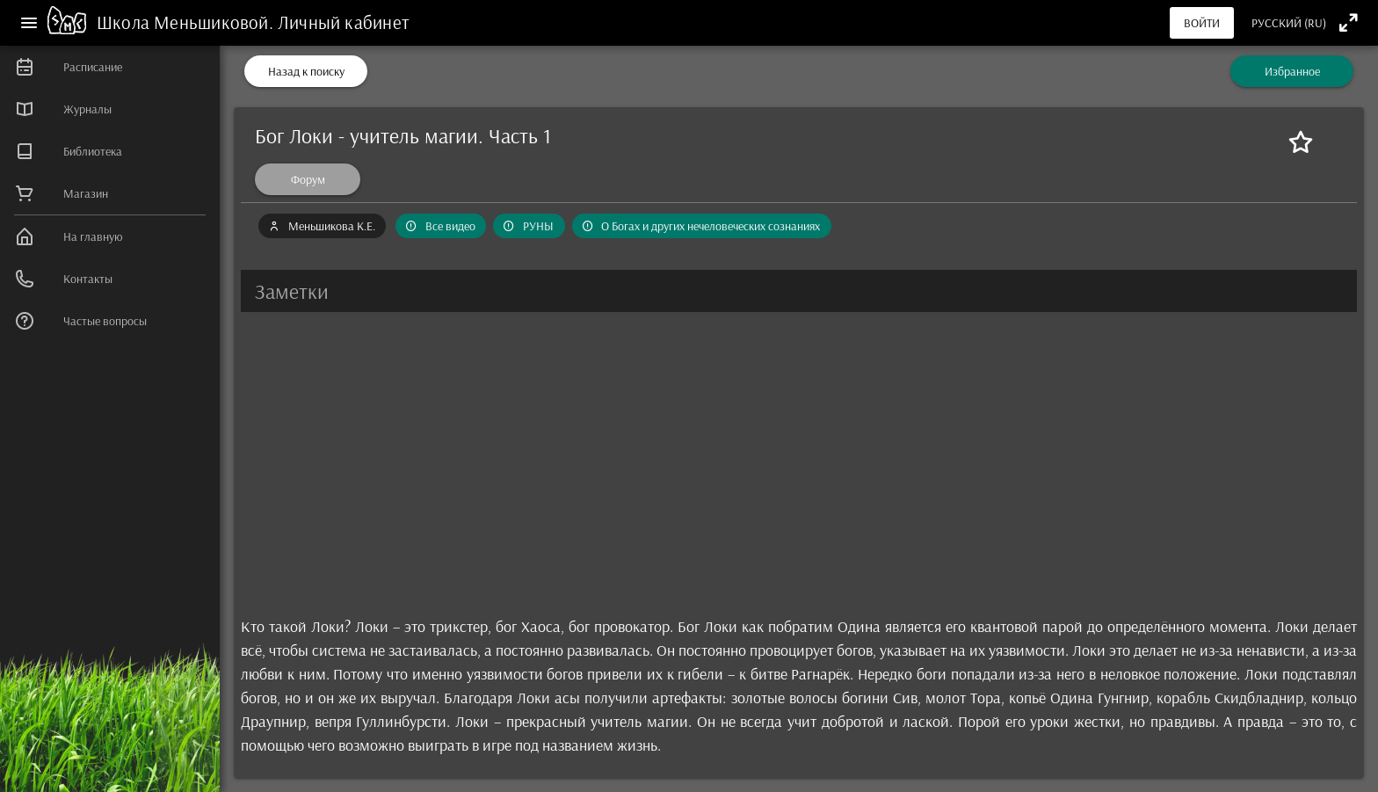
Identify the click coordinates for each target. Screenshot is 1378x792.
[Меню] (29, 22)
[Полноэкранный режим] (1348, 22)
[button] (799, 291)
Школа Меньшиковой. (187, 22)
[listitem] (110, 67)
